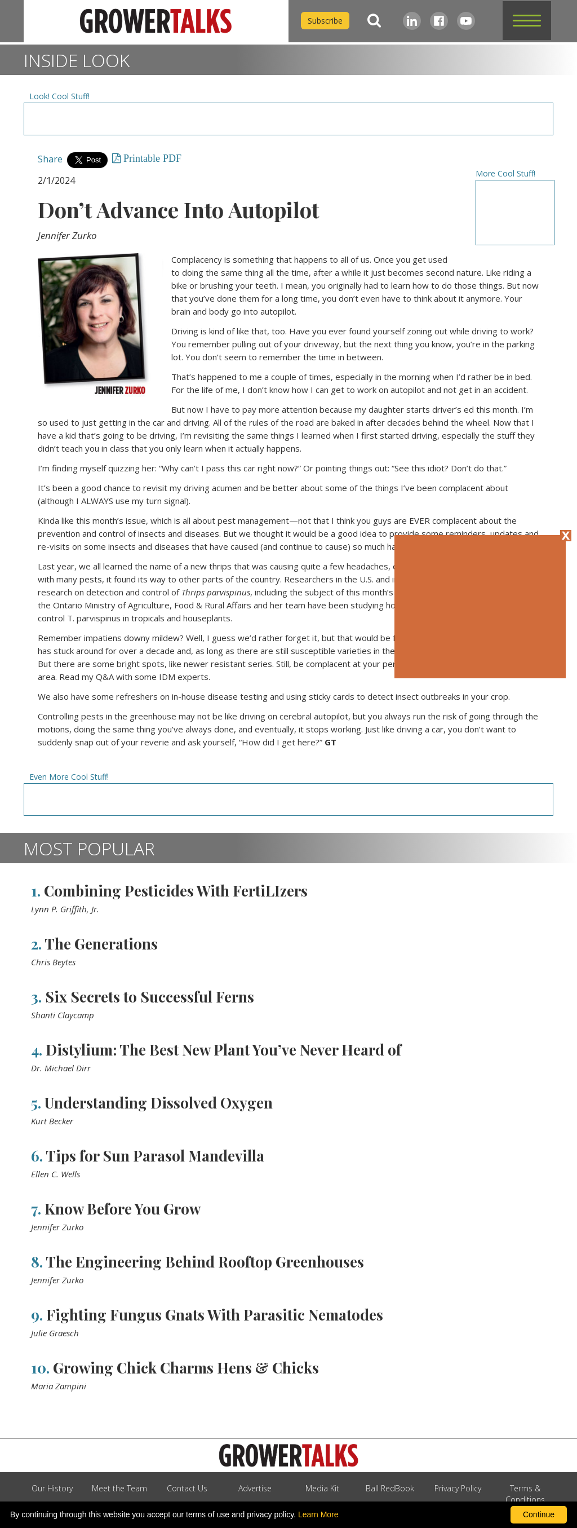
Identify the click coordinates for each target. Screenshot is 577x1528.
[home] (156, 21)
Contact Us (187, 1488)
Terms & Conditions (525, 1494)
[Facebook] (439, 21)
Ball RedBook (390, 1488)
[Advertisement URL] (288, 119)
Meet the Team (119, 1488)
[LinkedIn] (412, 21)
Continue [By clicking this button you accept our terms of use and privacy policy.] (538, 1514)
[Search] (374, 20)
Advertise (255, 1488)
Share (50, 159)
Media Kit (322, 1488)
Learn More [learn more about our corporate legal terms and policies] (318, 1514)
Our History (52, 1488)
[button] (526, 20)
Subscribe (325, 20)
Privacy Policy (457, 1488)
